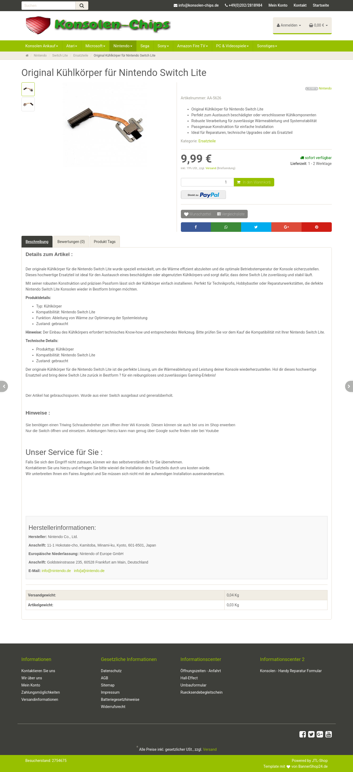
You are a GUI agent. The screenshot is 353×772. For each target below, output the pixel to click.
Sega (145, 46)
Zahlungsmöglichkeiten (40, 692)
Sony (163, 46)
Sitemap (108, 685)
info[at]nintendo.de (89, 571)
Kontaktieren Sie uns (38, 671)
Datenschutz (111, 671)
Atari (71, 46)
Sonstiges (267, 46)
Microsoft (95, 46)
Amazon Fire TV (192, 46)
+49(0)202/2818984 (245, 5)
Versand (211, 168)
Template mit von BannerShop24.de (295, 766)
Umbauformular (194, 685)
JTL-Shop (320, 760)
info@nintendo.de (56, 571)
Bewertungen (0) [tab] (71, 242)
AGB (104, 678)
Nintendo (123, 46)
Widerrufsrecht (113, 707)
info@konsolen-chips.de (198, 5)
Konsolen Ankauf (41, 46)
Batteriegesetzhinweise (120, 699)
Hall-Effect (189, 678)
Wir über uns (31, 678)
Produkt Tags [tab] (105, 242)
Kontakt (300, 5)
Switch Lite (60, 55)
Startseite (321, 5)
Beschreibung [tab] (37, 242)
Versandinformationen (39, 699)
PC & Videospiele (232, 46)
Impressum (110, 692)
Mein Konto (277, 5)
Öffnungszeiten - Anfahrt (201, 671)
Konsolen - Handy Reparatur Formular (291, 671)
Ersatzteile (80, 55)
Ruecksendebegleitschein (202, 692)
